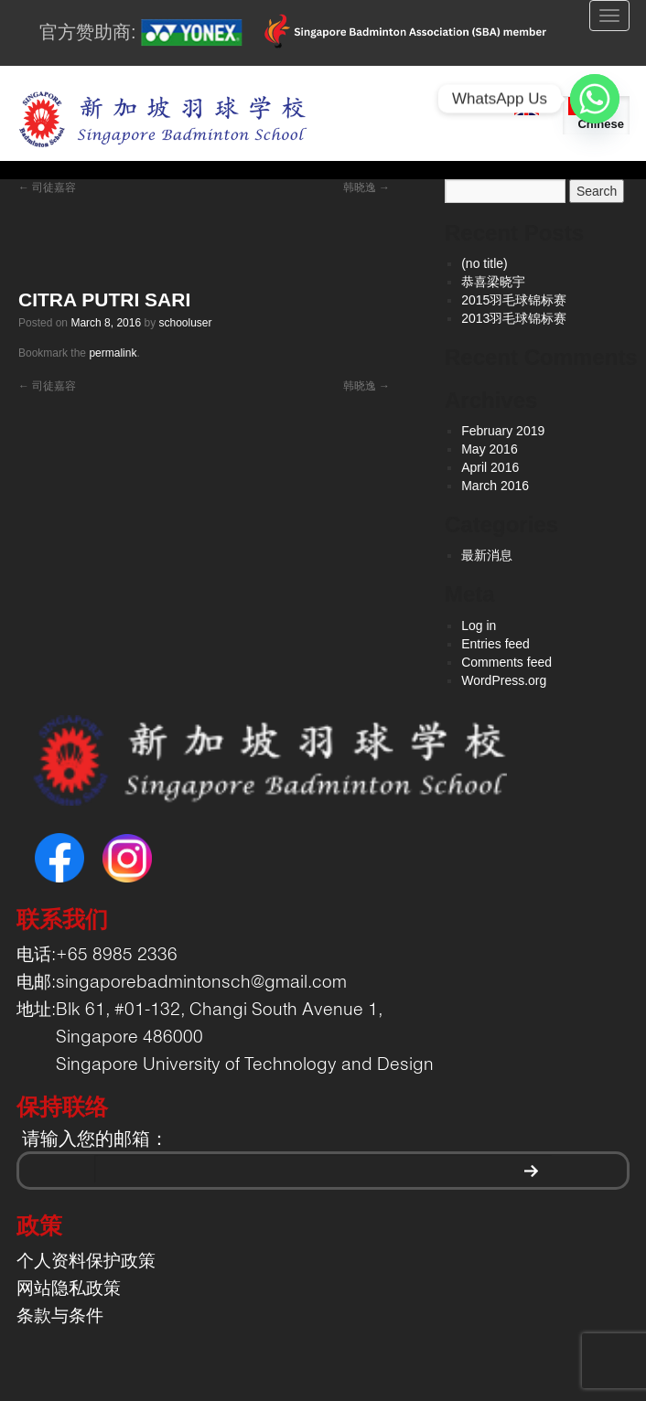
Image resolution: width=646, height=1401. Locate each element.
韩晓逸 (366, 187)
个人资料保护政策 (86, 1262)
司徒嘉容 (47, 187)
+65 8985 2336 (117, 955)
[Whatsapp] (594, 98)
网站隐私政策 (68, 1289)
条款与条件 (59, 1317)
